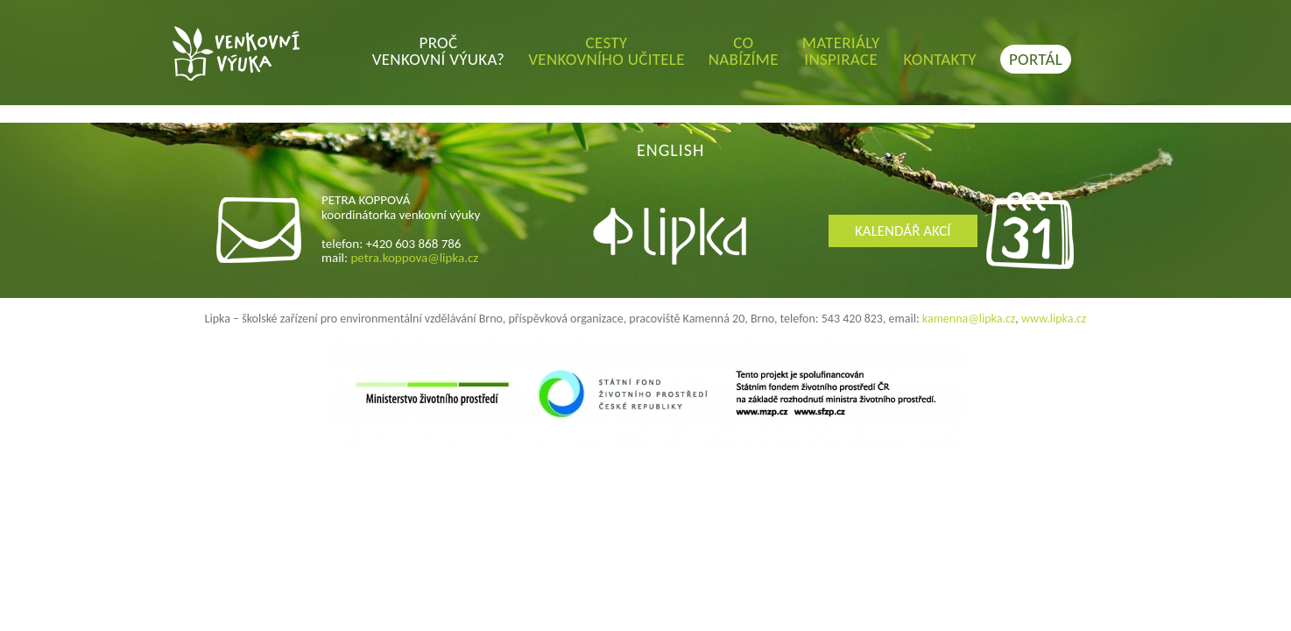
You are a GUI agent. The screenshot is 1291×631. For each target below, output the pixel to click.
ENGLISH (670, 150)
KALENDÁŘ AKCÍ (903, 231)
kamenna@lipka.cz (969, 318)
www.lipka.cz (1053, 318)
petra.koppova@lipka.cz (414, 258)
